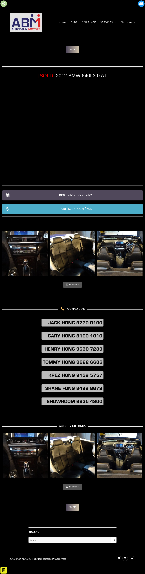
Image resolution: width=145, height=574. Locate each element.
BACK (72, 49)
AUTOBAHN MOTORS (20, 559)
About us (126, 22)
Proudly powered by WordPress (50, 559)
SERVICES (106, 22)
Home (62, 22)
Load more (72, 284)
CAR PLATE (89, 22)
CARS (74, 22)
